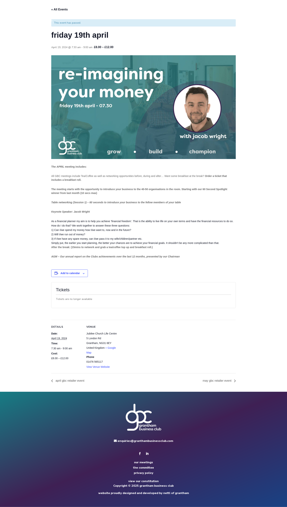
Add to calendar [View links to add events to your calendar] (70, 273)
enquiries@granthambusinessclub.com (143, 441)
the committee (143, 468)
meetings (182, 13)
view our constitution (143, 481)
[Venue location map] (141, 345)
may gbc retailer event (217, 380)
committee (201, 13)
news (217, 13)
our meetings (143, 462)
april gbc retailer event (69, 380)
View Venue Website (98, 366)
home (168, 13)
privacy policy (143, 473)
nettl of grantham (176, 493)
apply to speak (235, 13)
